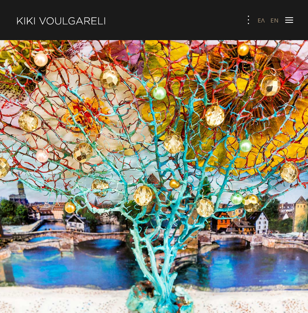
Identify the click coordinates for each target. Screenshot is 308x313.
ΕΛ (261, 20)
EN (274, 20)
